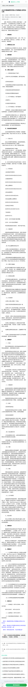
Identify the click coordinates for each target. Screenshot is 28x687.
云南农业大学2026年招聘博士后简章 (11, 667)
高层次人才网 (5, 5)
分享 (2, 686)
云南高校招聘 (11, 5)
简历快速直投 (16, 685)
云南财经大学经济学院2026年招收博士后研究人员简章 (15, 674)
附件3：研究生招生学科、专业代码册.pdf (12, 629)
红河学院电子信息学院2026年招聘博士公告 (13, 671)
